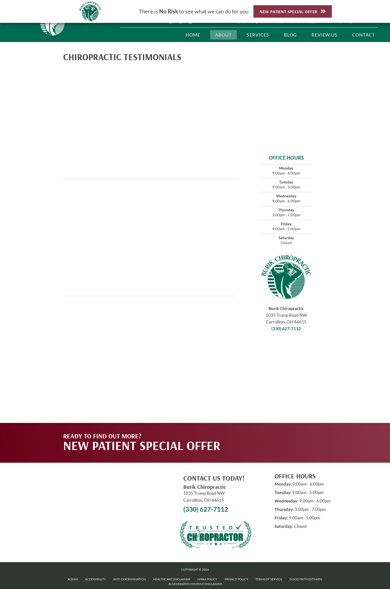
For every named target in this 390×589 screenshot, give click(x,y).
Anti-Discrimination (129, 579)
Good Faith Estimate (306, 579)
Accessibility (95, 579)
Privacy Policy (236, 579)
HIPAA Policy (207, 579)
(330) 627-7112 (286, 328)
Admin (73, 579)
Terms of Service (268, 579)
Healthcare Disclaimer (171, 579)
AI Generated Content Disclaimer (195, 584)
